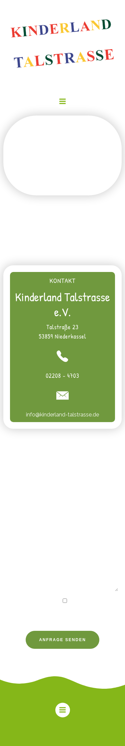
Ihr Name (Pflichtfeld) (62, 477)
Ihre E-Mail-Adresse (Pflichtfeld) (62, 505)
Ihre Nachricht (62, 557)
